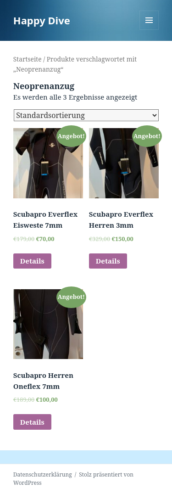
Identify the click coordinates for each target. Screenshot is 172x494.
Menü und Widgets (149, 29)
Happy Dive (41, 20)
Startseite (27, 59)
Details (32, 260)
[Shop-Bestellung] (86, 115)
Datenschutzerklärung (42, 474)
